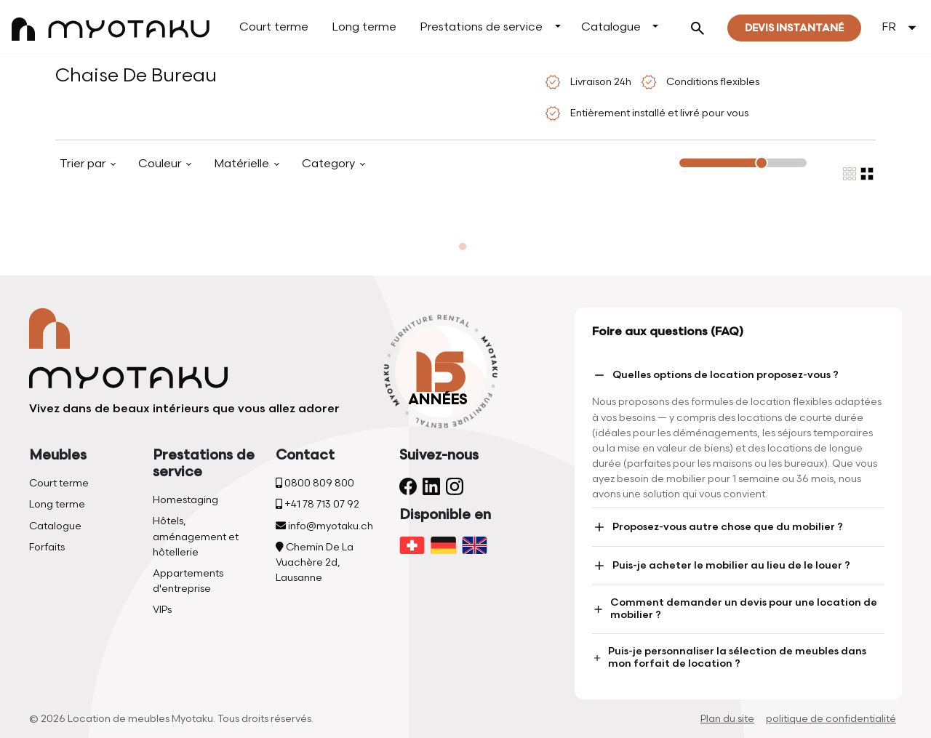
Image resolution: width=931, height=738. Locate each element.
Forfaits (47, 547)
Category (330, 164)
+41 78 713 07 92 (317, 504)
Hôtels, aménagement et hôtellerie (196, 536)
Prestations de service (481, 27)
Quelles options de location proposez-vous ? (715, 375)
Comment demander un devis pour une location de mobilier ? (734, 608)
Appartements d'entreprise (188, 581)
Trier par (84, 164)
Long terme (364, 27)
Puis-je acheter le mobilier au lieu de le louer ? (721, 565)
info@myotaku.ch (324, 526)
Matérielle (243, 164)
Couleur (161, 164)
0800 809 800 (315, 483)
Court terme (273, 27)
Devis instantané (794, 28)
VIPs (162, 609)
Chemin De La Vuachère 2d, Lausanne (314, 562)
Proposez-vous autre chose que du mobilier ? (717, 527)
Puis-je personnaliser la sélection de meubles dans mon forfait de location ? (729, 657)
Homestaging (185, 500)
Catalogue (611, 27)
